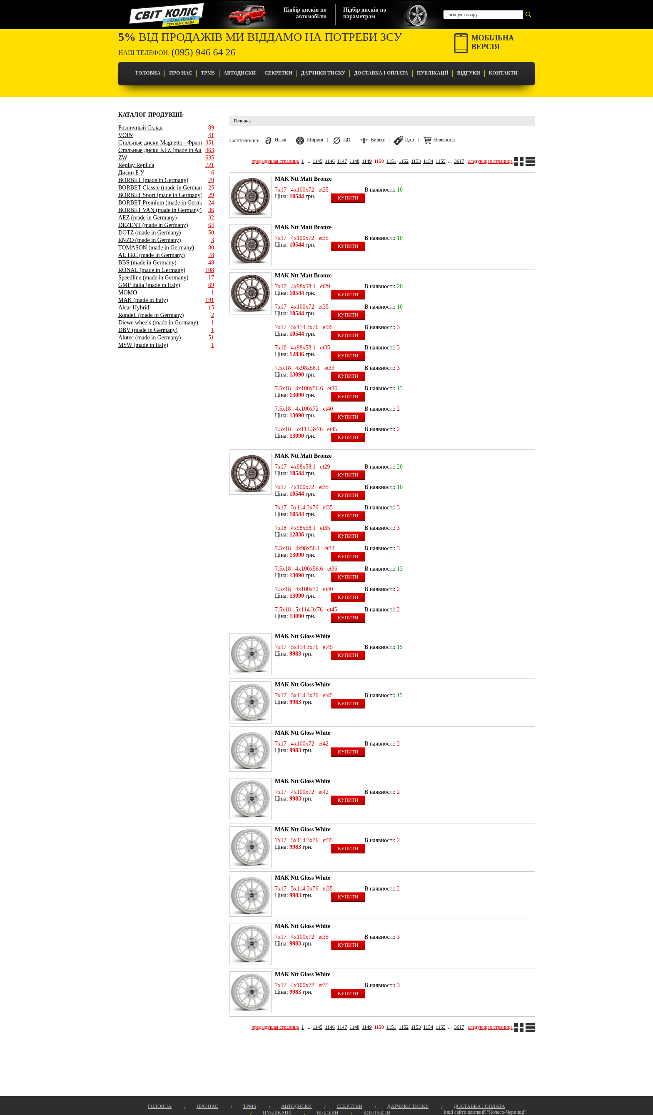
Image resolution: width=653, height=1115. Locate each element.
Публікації (432, 73)
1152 (404, 161)
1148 (354, 161)
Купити (348, 198)
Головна (147, 73)
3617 (459, 161)
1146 (330, 161)
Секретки (278, 73)
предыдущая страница (275, 161)
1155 (441, 161)
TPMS (207, 73)
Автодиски (240, 73)
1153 (416, 161)
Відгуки (468, 73)
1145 (318, 161)
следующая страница (490, 161)
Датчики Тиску (323, 73)
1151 (391, 161)
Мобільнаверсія (492, 42)
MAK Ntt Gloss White (302, 636)
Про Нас (180, 73)
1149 (367, 161)
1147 (342, 161)
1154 (429, 161)
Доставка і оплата (381, 73)
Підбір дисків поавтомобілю (305, 13)
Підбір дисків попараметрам (364, 13)
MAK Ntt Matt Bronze (303, 179)
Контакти (503, 73)
